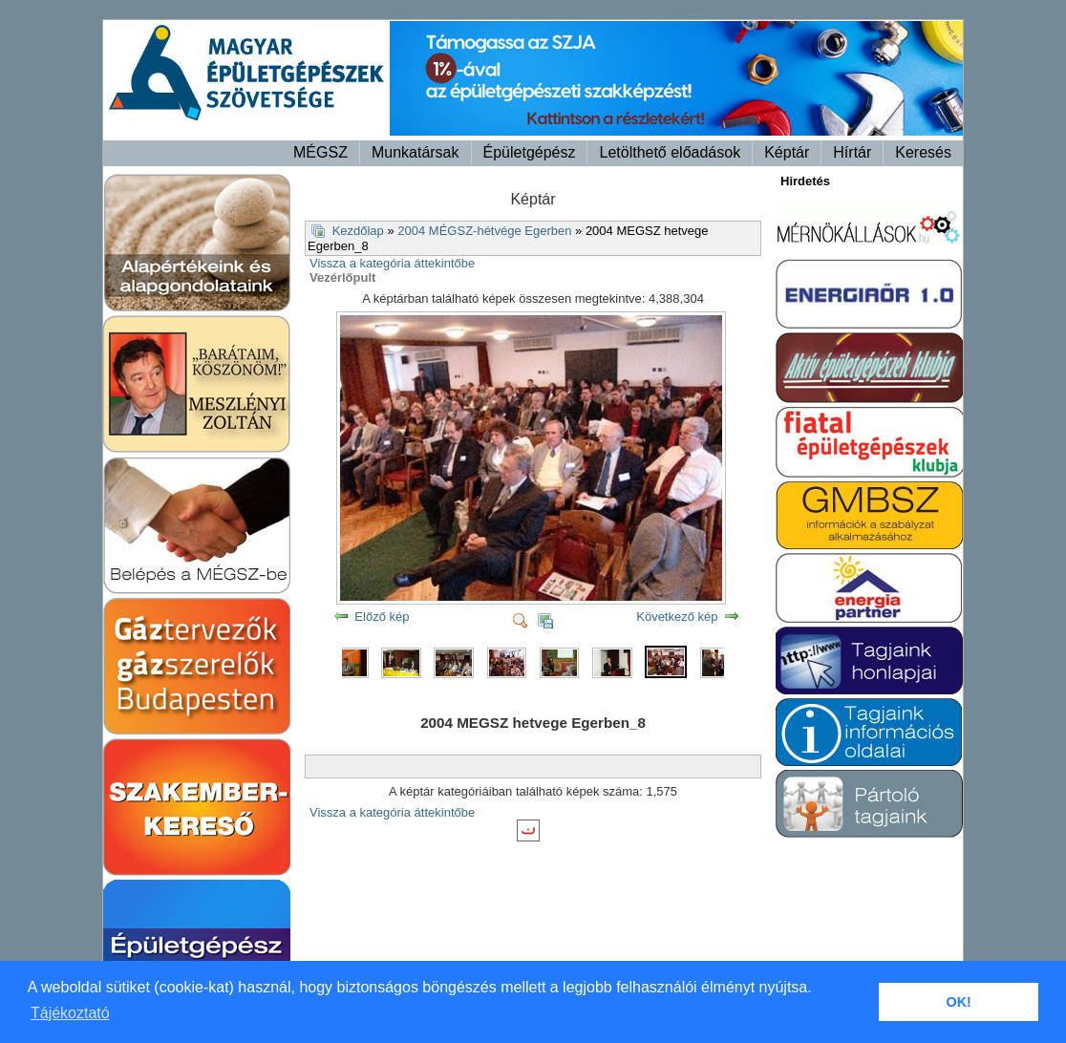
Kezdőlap (358, 231)
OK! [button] (958, 1002)
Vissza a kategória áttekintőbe (392, 263)
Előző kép (381, 616)
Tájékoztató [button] (70, 1013)
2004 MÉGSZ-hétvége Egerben (484, 231)
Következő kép (676, 616)
